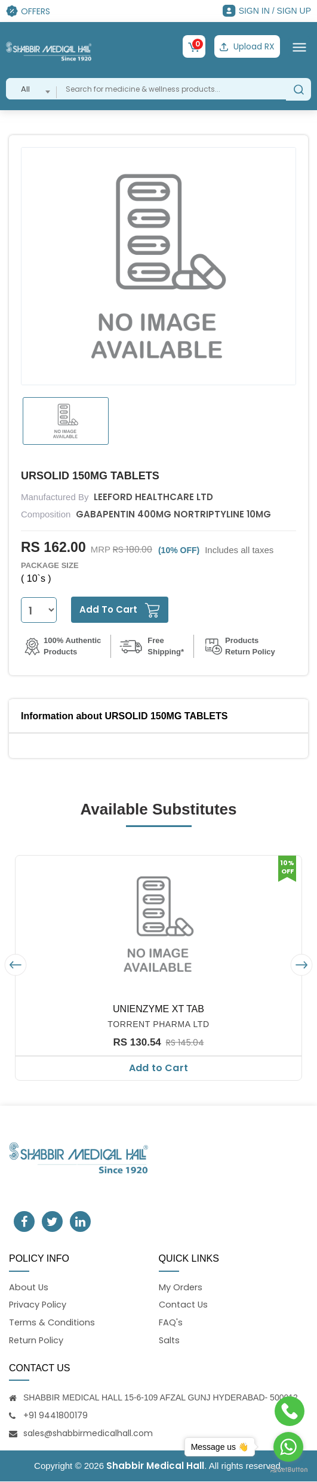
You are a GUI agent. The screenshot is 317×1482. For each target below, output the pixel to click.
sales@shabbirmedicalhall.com (88, 1434)
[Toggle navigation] (299, 46)
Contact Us (184, 1304)
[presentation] (15, 964)
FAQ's (171, 1322)
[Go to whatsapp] (288, 1447)
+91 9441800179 (55, 1416)
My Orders (181, 1286)
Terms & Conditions (53, 1322)
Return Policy (37, 1340)
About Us (29, 1286)
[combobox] (31, 88)
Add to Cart (158, 1067)
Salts (170, 1340)
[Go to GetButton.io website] (288, 1470)
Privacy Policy (38, 1304)
